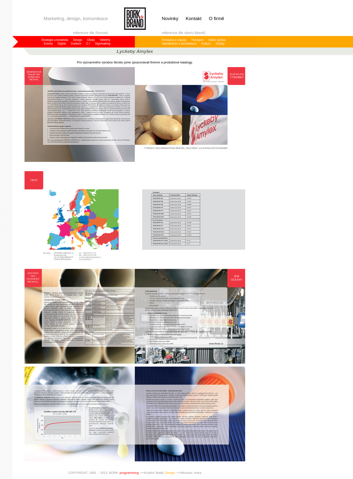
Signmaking (102, 43)
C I (88, 43)
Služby (219, 43)
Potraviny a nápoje (174, 40)
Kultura (206, 43)
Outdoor (76, 43)
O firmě (216, 18)
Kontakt (194, 18)
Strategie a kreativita (54, 40)
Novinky (170, 18)
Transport (197, 40)
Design (77, 40)
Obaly (91, 40)
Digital (62, 43)
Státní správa (217, 40)
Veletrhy (105, 40)
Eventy (48, 43)
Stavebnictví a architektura (179, 43)
